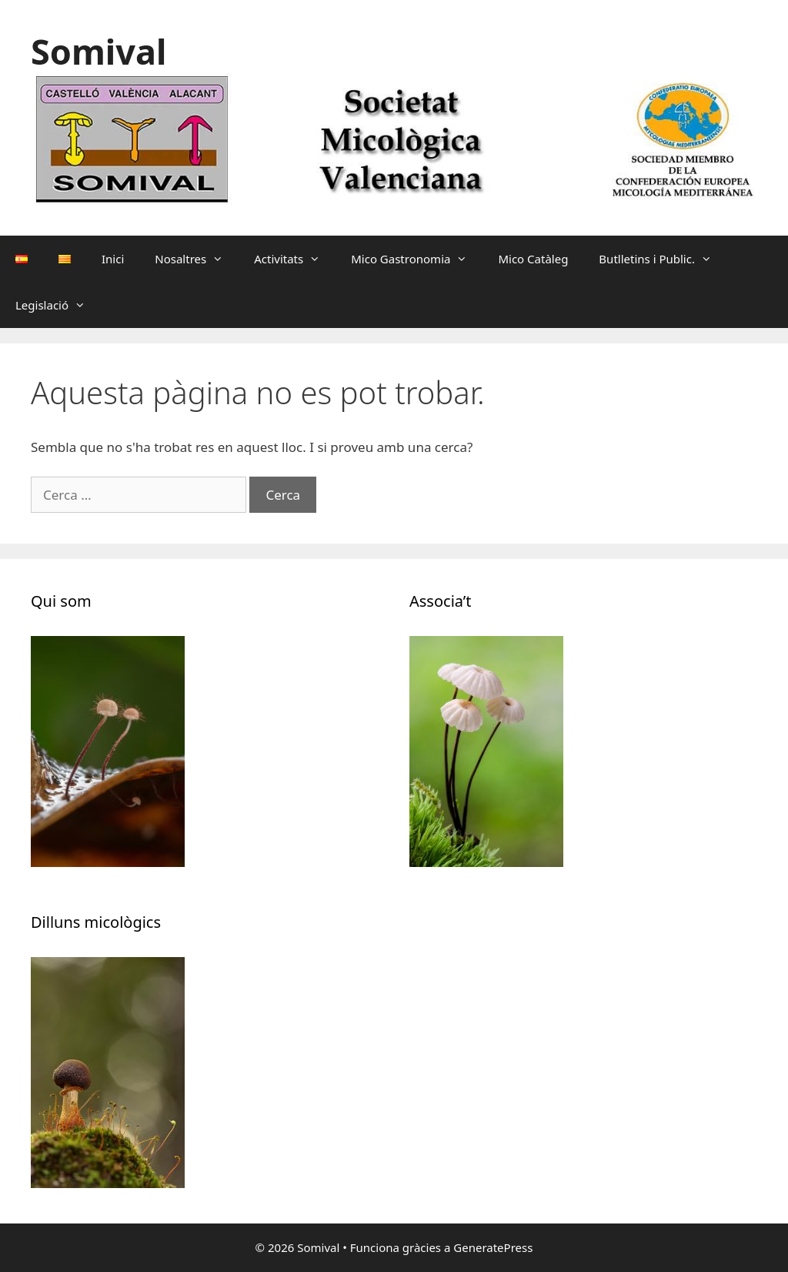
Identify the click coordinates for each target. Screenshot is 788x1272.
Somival (98, 51)
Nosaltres (197, 259)
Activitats (295, 259)
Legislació (58, 305)
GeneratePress (493, 1247)
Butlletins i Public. (663, 259)
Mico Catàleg (533, 258)
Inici (113, 258)
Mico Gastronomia (416, 259)
